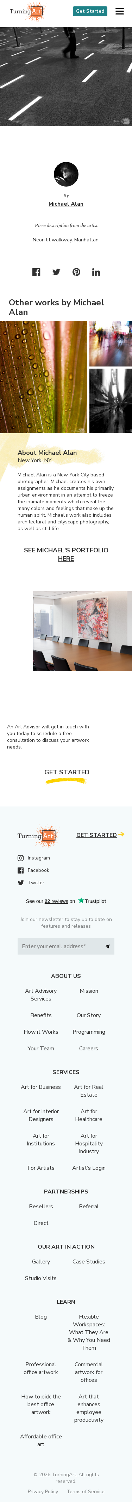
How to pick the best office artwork (41, 1404)
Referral (89, 1206)
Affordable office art (41, 1440)
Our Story (89, 1015)
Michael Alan (66, 204)
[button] (119, 11)
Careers (88, 1048)
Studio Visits (41, 1278)
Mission (89, 991)
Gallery (41, 1262)
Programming (89, 1032)
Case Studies (89, 1262)
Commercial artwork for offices (89, 1372)
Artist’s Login (89, 1168)
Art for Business (41, 1087)
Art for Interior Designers (41, 1115)
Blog (41, 1317)
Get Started (90, 11)
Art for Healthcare (88, 1115)
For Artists (41, 1168)
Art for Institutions (41, 1140)
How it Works (41, 1032)
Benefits (41, 1015)
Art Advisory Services (41, 995)
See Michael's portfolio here (66, 554)
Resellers (41, 1206)
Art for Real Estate (88, 1091)
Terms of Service (86, 1491)
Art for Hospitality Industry (89, 1143)
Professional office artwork (41, 1368)
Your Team (41, 1048)
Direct (41, 1223)
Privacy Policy (43, 1491)
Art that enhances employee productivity (88, 1408)
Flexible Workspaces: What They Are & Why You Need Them (89, 1332)
